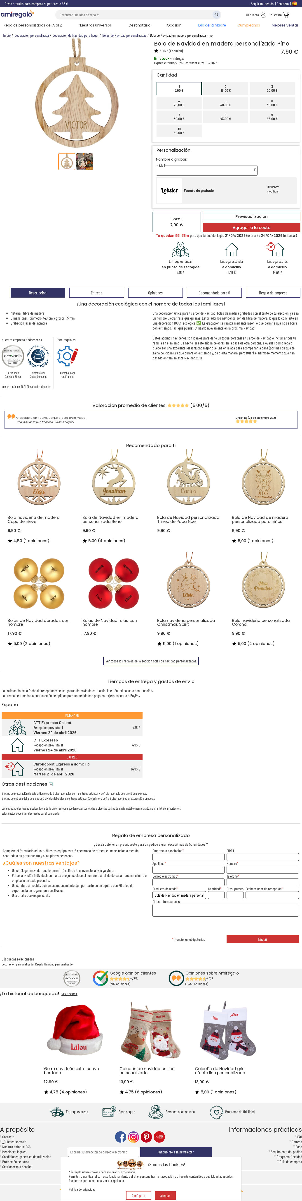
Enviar (262, 939)
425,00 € (179, 103)
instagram (133, 1137)
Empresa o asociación (167, 850)
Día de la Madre (212, 25)
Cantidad (214, 888)
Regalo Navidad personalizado (54, 964)
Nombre (232, 863)
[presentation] (225, 926)
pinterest (146, 1137)
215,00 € (226, 88)
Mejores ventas (285, 25)
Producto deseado (164, 888)
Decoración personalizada (18, 964)
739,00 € (179, 117)
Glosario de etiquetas (38, 387)
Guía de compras (291, 1161)
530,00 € (225, 103)
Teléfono (232, 876)
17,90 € (179, 88)
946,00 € (272, 117)
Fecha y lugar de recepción (263, 888)
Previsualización (251, 216)
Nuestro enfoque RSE (13, 387)
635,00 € (272, 103)
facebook (120, 1137)
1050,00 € (179, 131)
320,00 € (272, 88)
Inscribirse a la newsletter (176, 1151)
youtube (159, 1137)
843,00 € (225, 117)
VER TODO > (69, 994)
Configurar (138, 1195)
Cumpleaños (248, 25)
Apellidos (158, 863)
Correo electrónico (164, 876)
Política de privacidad (82, 1189)
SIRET (230, 850)
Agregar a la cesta (252, 227)
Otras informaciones (166, 901)
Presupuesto (235, 888)
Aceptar (165, 1195)
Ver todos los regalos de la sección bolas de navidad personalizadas (150, 660)
